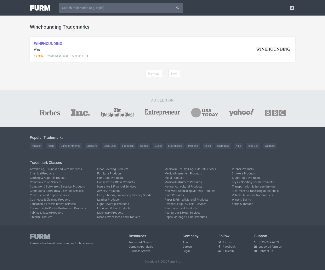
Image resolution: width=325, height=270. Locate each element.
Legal (186, 251)
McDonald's (175, 145)
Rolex (207, 145)
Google (144, 145)
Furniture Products (109, 173)
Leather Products (108, 199)
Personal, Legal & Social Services (185, 204)
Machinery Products (110, 212)
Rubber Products (243, 169)
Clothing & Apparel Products (48, 177)
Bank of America (70, 145)
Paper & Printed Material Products (186, 199)
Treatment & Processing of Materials (255, 191)
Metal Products (174, 177)
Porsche (193, 145)
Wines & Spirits (241, 199)
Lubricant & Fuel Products (114, 208)
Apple (51, 145)
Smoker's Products (244, 173)
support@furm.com (269, 246)
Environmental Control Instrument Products (58, 208)
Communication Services (46, 182)
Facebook (128, 145)
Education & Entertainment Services (53, 204)
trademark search (53, 243)
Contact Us (263, 251)
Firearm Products (41, 217)
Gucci (158, 145)
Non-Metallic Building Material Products (190, 191)
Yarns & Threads (242, 204)
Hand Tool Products (110, 177)
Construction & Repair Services (49, 195)
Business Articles (139, 251)
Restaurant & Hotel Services (182, 212)
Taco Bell (252, 145)
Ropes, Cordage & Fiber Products (186, 217)
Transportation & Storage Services (254, 186)
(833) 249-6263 (266, 242)
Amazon (36, 145)
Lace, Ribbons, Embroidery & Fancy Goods (124, 195)
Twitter (225, 242)
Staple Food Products (246, 177)
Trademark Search (140, 242)
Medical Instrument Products (183, 173)
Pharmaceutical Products (181, 208)
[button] (292, 8)
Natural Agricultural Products (183, 186)
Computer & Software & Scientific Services (57, 191)
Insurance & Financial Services (116, 186)
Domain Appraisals (141, 246)
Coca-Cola (110, 145)
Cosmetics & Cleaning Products (50, 199)
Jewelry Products (108, 191)
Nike (238, 145)
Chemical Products (42, 173)
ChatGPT (92, 145)
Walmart (270, 145)
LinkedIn (226, 251)
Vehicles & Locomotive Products (252, 195)
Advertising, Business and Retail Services (56, 169)
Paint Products (174, 195)
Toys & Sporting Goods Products (253, 182)
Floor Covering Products (112, 169)
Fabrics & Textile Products (46, 212)
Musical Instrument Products (183, 182)
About (186, 242)
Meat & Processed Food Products (118, 217)
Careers (188, 246)
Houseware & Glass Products (116, 182)
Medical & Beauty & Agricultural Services (190, 169)
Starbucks (223, 145)
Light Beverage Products (113, 204)
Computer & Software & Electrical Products (57, 186)
